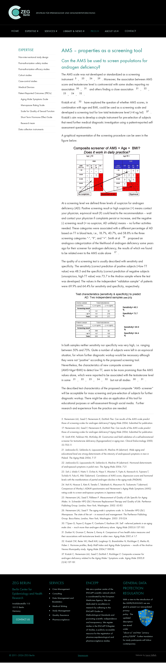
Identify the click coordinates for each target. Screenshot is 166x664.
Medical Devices (26, 88)
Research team (28, 124)
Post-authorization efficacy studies (34, 70)
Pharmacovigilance (60, 620)
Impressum (83, 656)
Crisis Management (61, 590)
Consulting (57, 594)
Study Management (61, 611)
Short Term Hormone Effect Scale (36, 118)
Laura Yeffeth (151, 656)
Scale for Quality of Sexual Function (38, 112)
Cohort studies (25, 76)
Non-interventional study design (33, 58)
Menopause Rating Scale (33, 106)
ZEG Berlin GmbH (19, 13)
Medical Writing (59, 607)
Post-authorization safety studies (33, 64)
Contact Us (23, 620)
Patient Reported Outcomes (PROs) (34, 94)
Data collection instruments (30, 130)
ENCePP (90, 594)
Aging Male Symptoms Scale (34, 100)
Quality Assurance (60, 616)
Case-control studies (27, 82)
